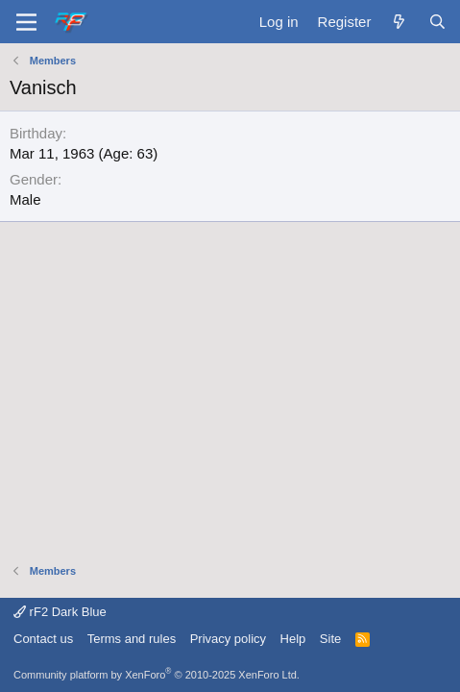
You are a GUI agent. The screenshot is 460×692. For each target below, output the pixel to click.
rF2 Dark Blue (60, 612)
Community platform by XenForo (156, 674)
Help (293, 638)
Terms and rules (131, 638)
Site (330, 638)
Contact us (43, 638)
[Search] (437, 21)
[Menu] (26, 22)
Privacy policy (228, 638)
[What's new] (399, 21)
